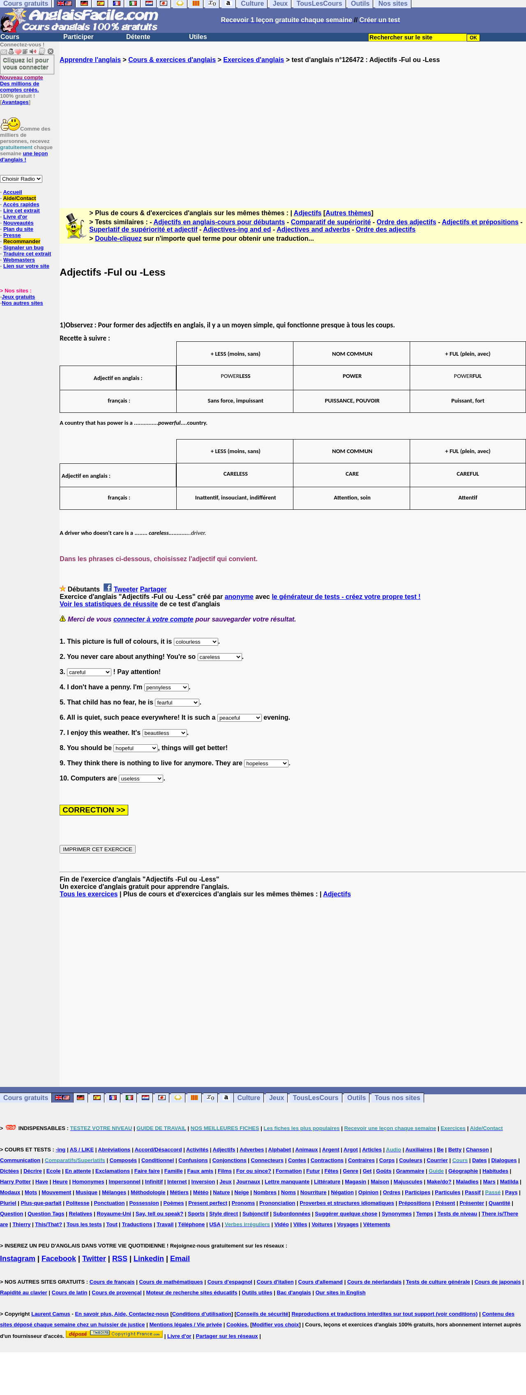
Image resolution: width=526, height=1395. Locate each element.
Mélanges (114, 1192)
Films (225, 1171)
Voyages (348, 1224)
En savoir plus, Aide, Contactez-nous (122, 1314)
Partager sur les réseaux (227, 1336)
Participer (78, 36)
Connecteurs (267, 1160)
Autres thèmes (348, 212)
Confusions (193, 1160)
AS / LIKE (82, 1149)
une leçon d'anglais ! (24, 156)
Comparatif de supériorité (331, 222)
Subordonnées (291, 1214)
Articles (372, 1149)
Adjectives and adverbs (313, 229)
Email (180, 1259)
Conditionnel (157, 1160)
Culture (248, 1097)
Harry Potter (15, 1182)
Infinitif (154, 1182)
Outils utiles (257, 1292)
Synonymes (397, 1214)
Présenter (471, 1203)
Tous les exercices (89, 894)
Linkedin (149, 1259)
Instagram (17, 1259)
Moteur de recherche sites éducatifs (192, 1292)
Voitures (321, 1224)
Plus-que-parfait (41, 1203)
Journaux (248, 1182)
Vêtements (376, 1224)
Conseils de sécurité (262, 1314)
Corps (387, 1160)
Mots (31, 1192)
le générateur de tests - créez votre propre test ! (346, 596)
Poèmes (174, 1203)
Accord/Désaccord (158, 1149)
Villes (300, 1224)
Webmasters (19, 260)
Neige (241, 1192)
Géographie (463, 1171)
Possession (144, 1203)
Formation (289, 1171)
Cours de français (112, 1282)
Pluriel (8, 1203)
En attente (78, 1171)
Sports (196, 1214)
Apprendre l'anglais (90, 59)
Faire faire (147, 1171)
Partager (153, 589)
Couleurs (410, 1160)
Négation (342, 1192)
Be (440, 1149)
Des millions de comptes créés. (21, 83)
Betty (455, 1149)
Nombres (265, 1192)
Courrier (437, 1160)
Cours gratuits (25, 1097)
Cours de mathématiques (171, 1282)
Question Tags (46, 1214)
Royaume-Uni (114, 1214)
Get (367, 1171)
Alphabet (279, 1149)
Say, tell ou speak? (159, 1214)
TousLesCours (316, 1097)
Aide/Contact (19, 198)
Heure (60, 1182)
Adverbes (252, 1149)
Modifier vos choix (275, 1324)
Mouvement (56, 1192)
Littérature (327, 1182)
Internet (177, 1182)
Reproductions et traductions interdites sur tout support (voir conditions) (384, 1314)
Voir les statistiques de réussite (109, 604)
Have (41, 1182)
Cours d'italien (275, 1282)
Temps (424, 1214)
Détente (138, 36)
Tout (112, 1224)
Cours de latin (70, 1292)
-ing (60, 1149)
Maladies (467, 1182)
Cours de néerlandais (374, 1282)
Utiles (198, 36)
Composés (123, 1160)
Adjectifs (308, 212)
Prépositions (415, 1203)
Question (11, 1214)
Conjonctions (229, 1160)
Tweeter (126, 589)
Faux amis (200, 1171)
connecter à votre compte (153, 619)
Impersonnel (125, 1182)
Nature (221, 1192)
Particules (447, 1192)
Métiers (179, 1192)
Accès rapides (21, 204)
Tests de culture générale (438, 1282)
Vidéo (282, 1224)
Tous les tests (84, 1224)
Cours (9, 36)
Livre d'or (15, 217)
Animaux (306, 1149)
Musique (86, 1192)
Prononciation (277, 1203)
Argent (330, 1149)
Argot (351, 1149)
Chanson (477, 1149)
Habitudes (495, 1171)
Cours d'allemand (320, 1282)
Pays (511, 1192)
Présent (445, 1203)
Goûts (384, 1171)
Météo (201, 1192)
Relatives (80, 1214)
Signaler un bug (23, 247)
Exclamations (112, 1171)
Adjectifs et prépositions (480, 222)
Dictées (9, 1171)
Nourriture (313, 1192)
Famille (173, 1171)
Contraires (361, 1160)
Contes (297, 1160)
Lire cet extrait (21, 210)
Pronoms (243, 1203)
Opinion (368, 1192)
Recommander (21, 241)
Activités (197, 1149)
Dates (479, 1160)
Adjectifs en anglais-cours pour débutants (219, 222)
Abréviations (114, 1149)
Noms (288, 1192)
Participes (417, 1192)
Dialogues (504, 1160)
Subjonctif (255, 1214)
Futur (313, 1171)
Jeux (276, 1097)
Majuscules (408, 1182)
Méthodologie (148, 1192)
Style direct (223, 1214)
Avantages (15, 102)
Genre (350, 1171)
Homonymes (88, 1182)
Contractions (327, 1160)
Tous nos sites (397, 1097)
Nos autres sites (22, 303)
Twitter (94, 1259)
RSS (119, 1259)
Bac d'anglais (294, 1292)
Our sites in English (341, 1292)
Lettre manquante (287, 1182)
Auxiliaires (418, 1149)
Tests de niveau (458, 1214)
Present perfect (207, 1203)
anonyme (239, 596)
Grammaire (410, 1171)
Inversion (203, 1182)
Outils (356, 1097)
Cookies (236, 1324)
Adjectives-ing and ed (237, 229)
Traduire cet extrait (27, 254)
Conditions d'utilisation (201, 1314)
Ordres (392, 1192)
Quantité (499, 1203)
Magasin (355, 1182)
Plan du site (18, 229)
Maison (380, 1182)
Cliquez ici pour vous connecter (26, 63)
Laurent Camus (50, 1314)
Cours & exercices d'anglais (172, 59)
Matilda (509, 1182)
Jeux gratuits (18, 297)
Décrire (32, 1171)
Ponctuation (109, 1203)
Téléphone (191, 1224)
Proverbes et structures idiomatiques (347, 1203)
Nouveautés (18, 223)
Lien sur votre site (26, 266)
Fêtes (331, 1171)
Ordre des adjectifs (406, 222)
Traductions (137, 1224)
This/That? (48, 1224)
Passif (472, 1192)
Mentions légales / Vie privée (185, 1324)
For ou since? (253, 1171)
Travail (165, 1224)
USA (214, 1224)
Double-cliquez (118, 238)
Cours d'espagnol (230, 1282)
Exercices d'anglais (253, 59)
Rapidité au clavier (23, 1292)
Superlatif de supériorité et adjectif (143, 229)
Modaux (10, 1192)
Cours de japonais (498, 1282)
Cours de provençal (116, 1292)
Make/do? (439, 1182)
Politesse (77, 1203)
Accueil (12, 192)
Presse (12, 235)
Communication (20, 1160)
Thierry (21, 1224)
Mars (489, 1182)
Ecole (53, 1171)
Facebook (59, 1259)
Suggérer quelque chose (346, 1214)
